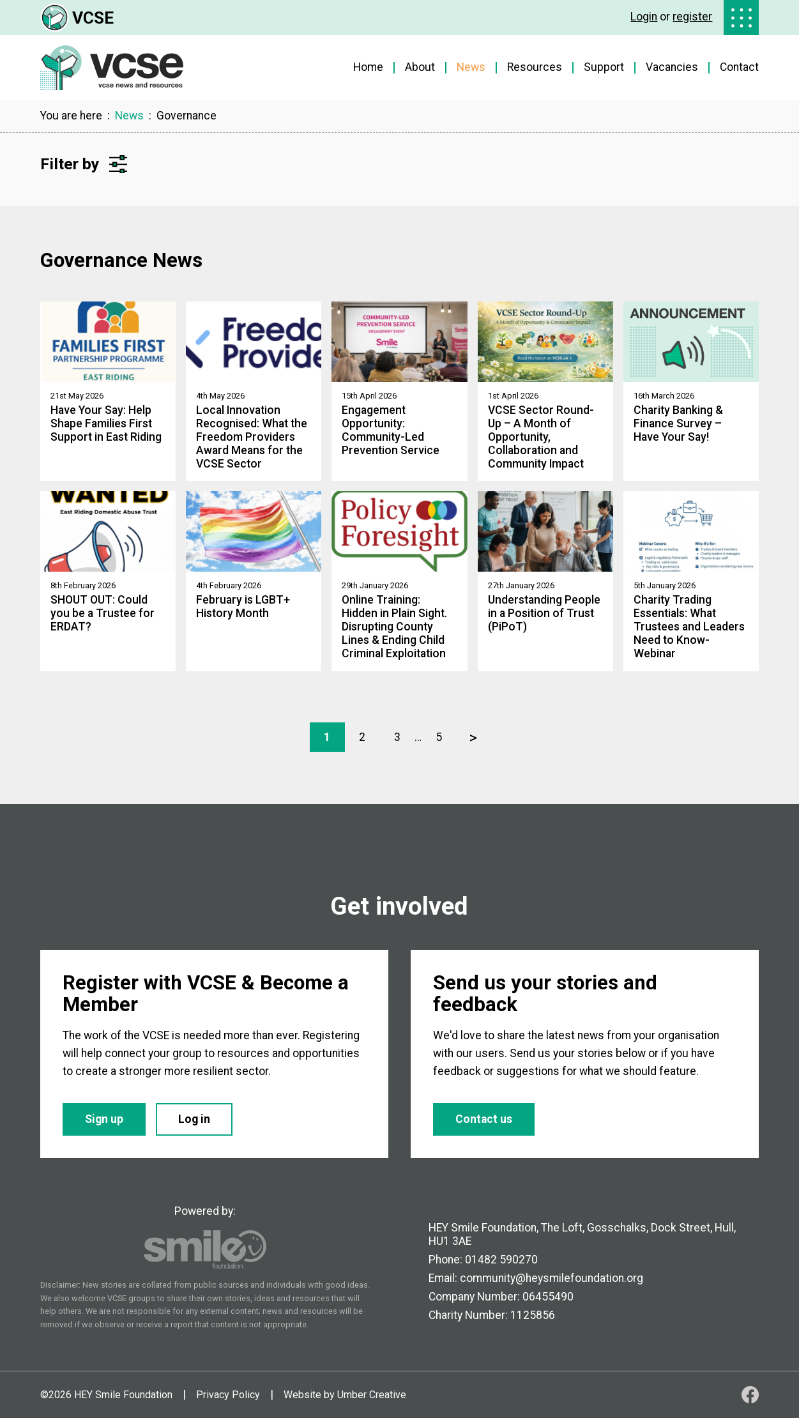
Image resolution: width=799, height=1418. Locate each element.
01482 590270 (501, 1259)
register (692, 16)
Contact (739, 67)
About (420, 67)
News (471, 67)
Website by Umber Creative (345, 1395)
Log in (194, 1119)
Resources (534, 67)
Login (643, 16)
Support (604, 67)
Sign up (104, 1119)
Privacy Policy (228, 1395)
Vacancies (672, 67)
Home (368, 67)
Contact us (483, 1119)
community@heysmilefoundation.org (551, 1278)
